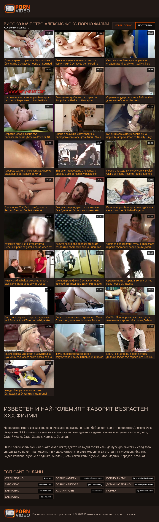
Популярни (145, 25)
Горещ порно (123, 25)
